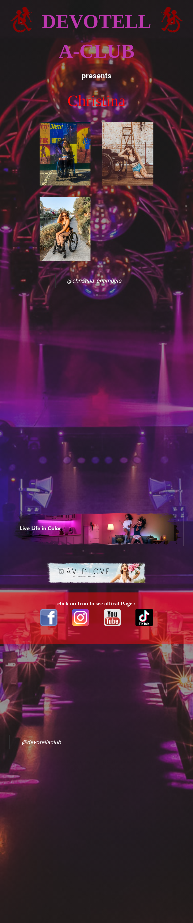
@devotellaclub (41, 742)
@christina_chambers (94, 280)
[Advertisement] (28, 353)
